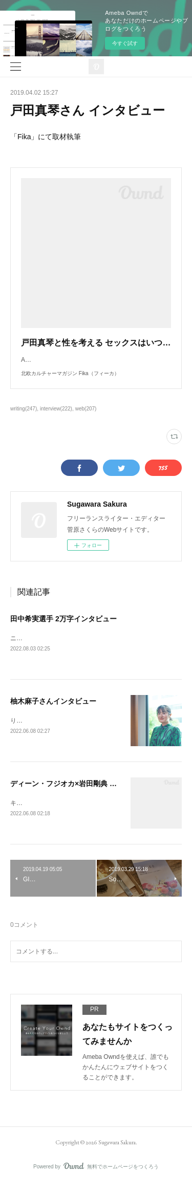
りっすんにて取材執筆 (41, 731)
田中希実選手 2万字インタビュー (63, 629)
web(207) (86, 419)
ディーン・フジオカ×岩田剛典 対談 (67, 794)
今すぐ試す (125, 43)
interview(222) (56, 419)
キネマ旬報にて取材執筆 (44, 813)
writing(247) (23, 419)
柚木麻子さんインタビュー (53, 712)
